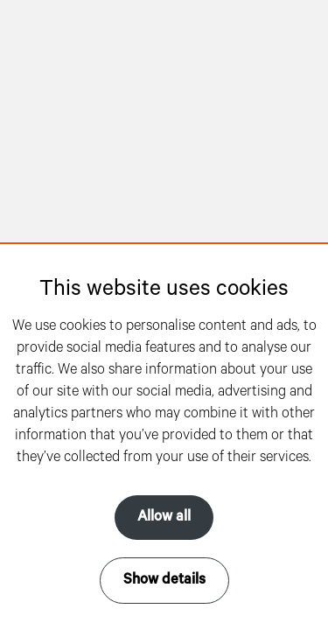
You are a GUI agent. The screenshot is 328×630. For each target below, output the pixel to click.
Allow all (164, 517)
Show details (164, 580)
